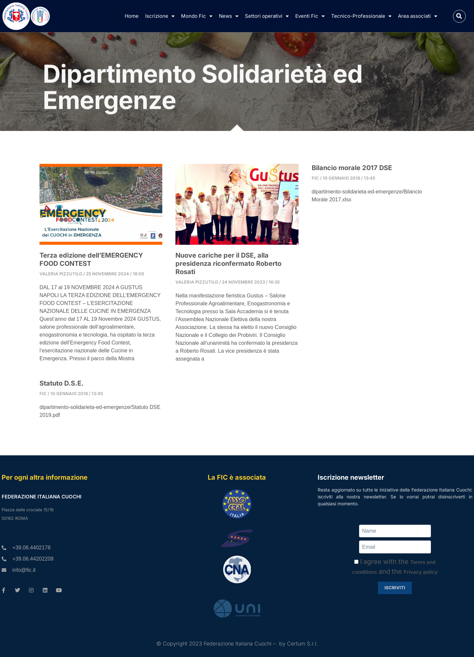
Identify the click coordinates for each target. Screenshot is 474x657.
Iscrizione (159, 16)
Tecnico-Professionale (361, 16)
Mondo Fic (196, 16)
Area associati (417, 16)
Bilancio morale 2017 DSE (352, 168)
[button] (459, 16)
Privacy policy (421, 572)
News (228, 16)
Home (132, 16)
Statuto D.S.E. (62, 383)
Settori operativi (267, 16)
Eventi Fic (310, 16)
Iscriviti (394, 587)
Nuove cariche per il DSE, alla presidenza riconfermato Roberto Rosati (228, 263)
